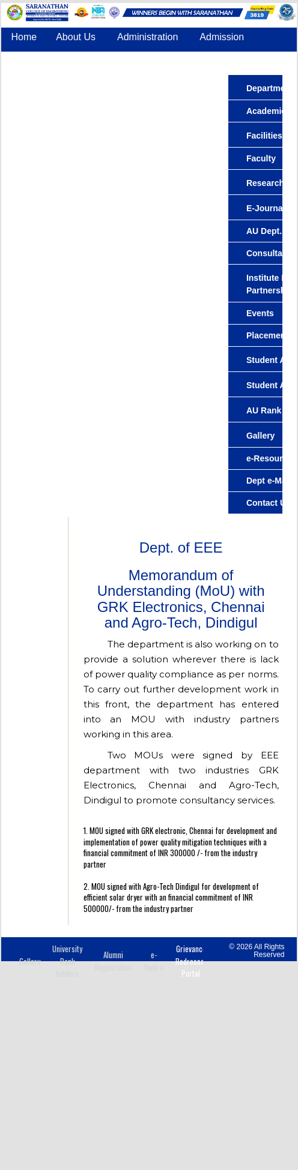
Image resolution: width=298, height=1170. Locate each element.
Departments (89, 59)
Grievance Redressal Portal (190, 961)
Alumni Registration (113, 961)
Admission (221, 37)
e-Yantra (153, 961)
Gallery (29, 961)
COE (141, 81)
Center (25, 59)
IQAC (100, 81)
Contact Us (195, 81)
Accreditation (39, 81)
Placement (262, 59)
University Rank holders (67, 961)
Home (24, 37)
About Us (76, 37)
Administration (147, 37)
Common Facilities (177, 59)
